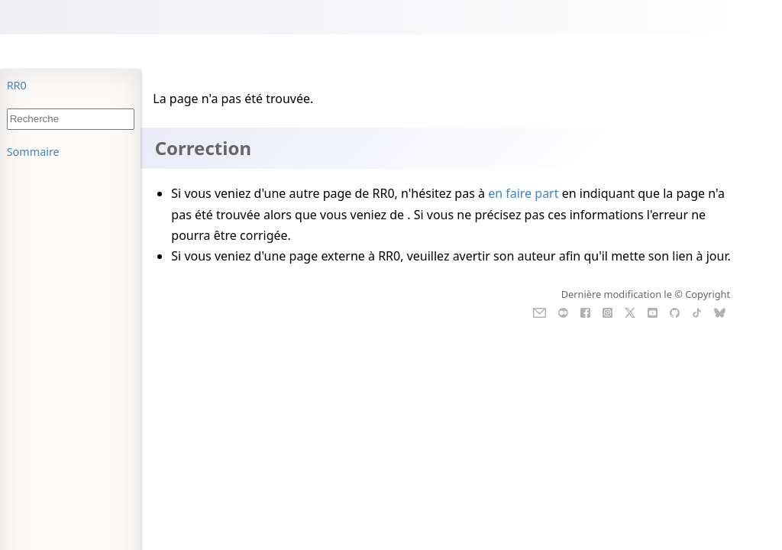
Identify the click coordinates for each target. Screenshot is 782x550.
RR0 (17, 85)
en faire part (523, 193)
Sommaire (33, 151)
